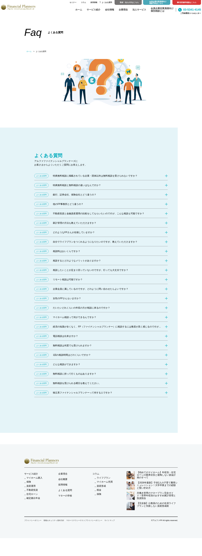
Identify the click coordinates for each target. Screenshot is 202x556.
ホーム (78, 9)
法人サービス (139, 9)
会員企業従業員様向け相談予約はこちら (157, 2)
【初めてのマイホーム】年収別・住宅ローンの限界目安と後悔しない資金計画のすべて (151, 475)
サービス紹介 (93, 9)
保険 (28, 482)
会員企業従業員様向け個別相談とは (162, 9)
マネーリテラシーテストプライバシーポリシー (84, 520)
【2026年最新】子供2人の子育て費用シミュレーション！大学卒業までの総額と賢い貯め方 (152, 485)
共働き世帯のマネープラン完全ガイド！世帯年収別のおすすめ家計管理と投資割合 (151, 496)
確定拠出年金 (33, 498)
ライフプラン (103, 478)
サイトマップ (109, 520)
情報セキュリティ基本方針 (54, 520)
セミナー (73, 2)
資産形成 (101, 486)
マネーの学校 (65, 495)
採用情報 (93, 2)
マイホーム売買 (105, 482)
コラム (83, 2)
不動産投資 (32, 490)
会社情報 (109, 9)
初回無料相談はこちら (186, 2)
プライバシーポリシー (32, 520)
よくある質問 (106, 2)
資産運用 (31, 486)
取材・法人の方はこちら (129, 2)
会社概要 (62, 479)
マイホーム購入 (34, 478)
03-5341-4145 (189, 10)
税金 (99, 490)
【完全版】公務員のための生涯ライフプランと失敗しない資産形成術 (151, 506)
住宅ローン (32, 494)
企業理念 (123, 9)
